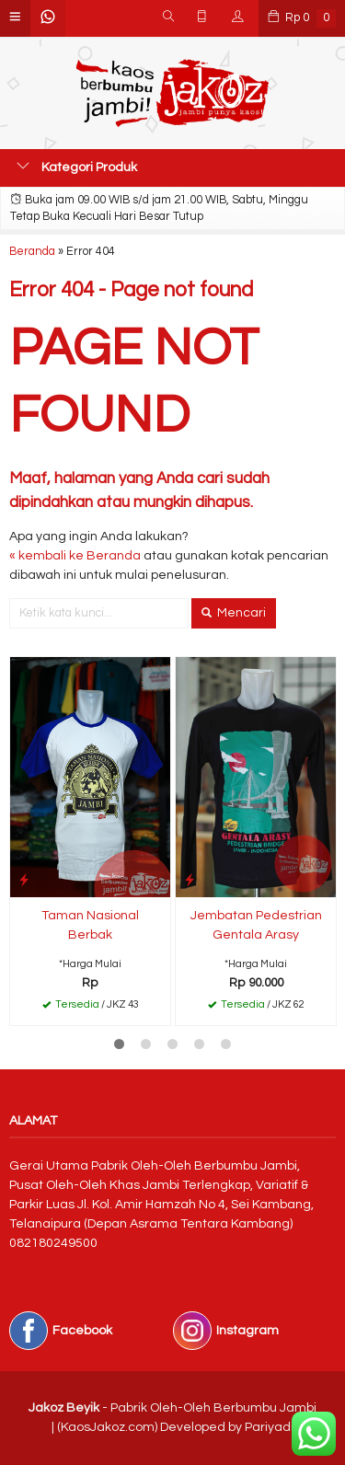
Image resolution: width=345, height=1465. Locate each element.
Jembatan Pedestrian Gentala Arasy (256, 925)
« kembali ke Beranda (75, 555)
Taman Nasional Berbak (90, 925)
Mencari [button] (233, 612)
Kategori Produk (77, 166)
